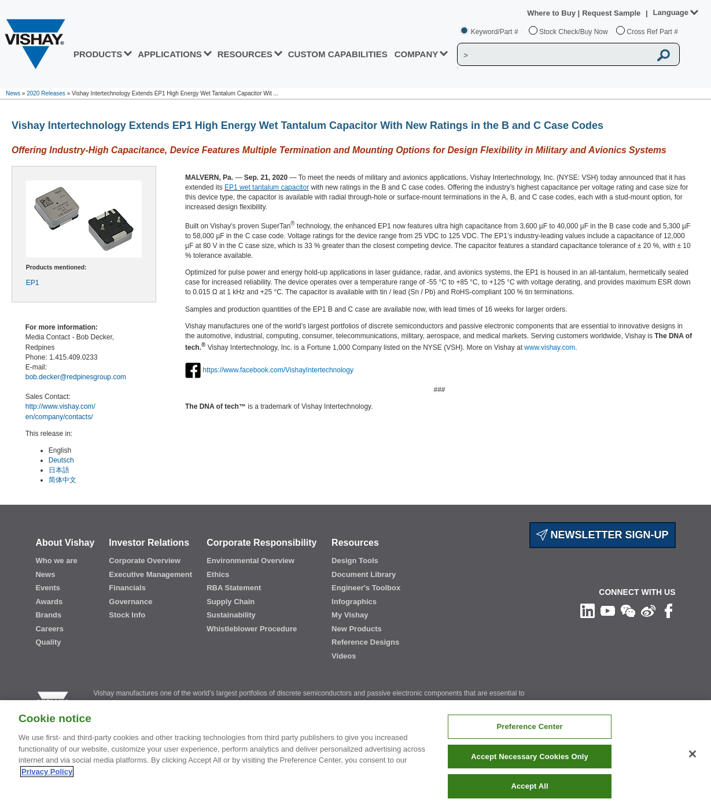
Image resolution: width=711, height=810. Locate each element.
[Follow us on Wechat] (628, 610)
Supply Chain (231, 601)
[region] (355, 755)
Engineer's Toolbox (365, 587)
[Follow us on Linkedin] (587, 610)
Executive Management (150, 574)
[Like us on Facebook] (668, 610)
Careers (49, 628)
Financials (127, 587)
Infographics (354, 601)
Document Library (363, 574)
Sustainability (231, 615)
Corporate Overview (144, 560)
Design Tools (354, 560)
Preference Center (529, 726)
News (13, 93)
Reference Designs (365, 642)
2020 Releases (46, 93)
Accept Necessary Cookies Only (529, 756)
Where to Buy (552, 13)
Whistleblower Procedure (252, 628)
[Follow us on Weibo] (648, 610)
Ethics (218, 574)
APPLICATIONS (170, 54)
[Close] (692, 754)
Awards (48, 601)
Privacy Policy (46, 771)
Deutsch (61, 460)
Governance (130, 601)
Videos (343, 656)
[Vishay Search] (554, 54)
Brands (48, 615)
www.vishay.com (549, 347)
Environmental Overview (250, 560)
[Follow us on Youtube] (608, 610)
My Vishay (349, 615)
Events (47, 587)
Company (417, 54)
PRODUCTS (97, 54)
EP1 (32, 283)
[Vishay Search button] (664, 54)
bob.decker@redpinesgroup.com (75, 377)
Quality (48, 642)
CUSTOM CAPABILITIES (338, 54)
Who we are (56, 560)
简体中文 (62, 480)
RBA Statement (234, 587)
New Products (356, 628)
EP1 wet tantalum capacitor (266, 187)
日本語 (59, 470)
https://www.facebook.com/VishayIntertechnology (277, 370)
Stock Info (127, 615)
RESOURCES (245, 54)
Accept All (529, 786)
